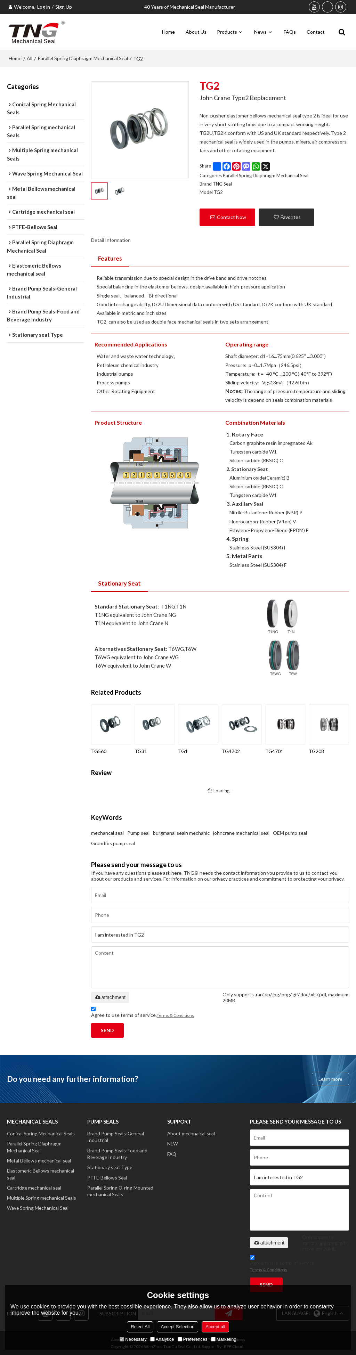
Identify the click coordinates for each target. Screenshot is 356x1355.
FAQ (172, 1154)
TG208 (316, 750)
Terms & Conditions (175, 1014)
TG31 (141, 750)
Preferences (193, 1339)
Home (168, 31)
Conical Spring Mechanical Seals (41, 1133)
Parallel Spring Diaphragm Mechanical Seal (83, 57)
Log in (43, 7)
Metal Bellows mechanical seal (39, 1161)
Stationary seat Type (110, 1168)
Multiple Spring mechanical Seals (42, 1199)
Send (108, 1029)
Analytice (162, 1339)
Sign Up (63, 7)
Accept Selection (177, 1326)
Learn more (329, 1078)
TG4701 (274, 750)
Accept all (215, 1326)
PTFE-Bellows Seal (107, 1178)
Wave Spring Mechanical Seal (38, 1210)
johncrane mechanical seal (241, 832)
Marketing (223, 1339)
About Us (196, 31)
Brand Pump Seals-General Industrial (116, 1136)
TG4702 (231, 750)
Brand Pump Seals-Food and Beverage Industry (117, 1153)
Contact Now (231, 216)
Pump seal (138, 832)
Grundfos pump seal (113, 842)
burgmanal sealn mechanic (181, 832)
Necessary (133, 1339)
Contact (316, 31)
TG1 (183, 750)
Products (227, 31)
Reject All (140, 1326)
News (260, 31)
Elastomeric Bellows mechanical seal (41, 1174)
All (29, 57)
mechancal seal (107, 832)
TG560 (98, 750)
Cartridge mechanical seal (35, 1189)
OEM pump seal (290, 832)
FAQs (290, 31)
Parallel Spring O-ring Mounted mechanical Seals (120, 1192)
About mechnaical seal (191, 1133)
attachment (110, 996)
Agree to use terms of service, (142, 1012)
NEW (172, 1143)
